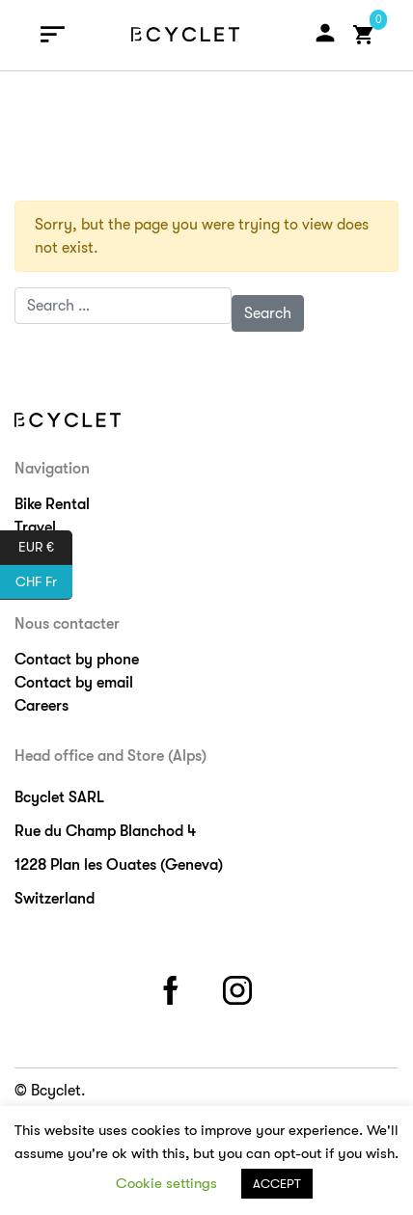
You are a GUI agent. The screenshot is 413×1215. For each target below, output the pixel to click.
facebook (173, 987)
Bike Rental (52, 504)
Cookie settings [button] (166, 1183)
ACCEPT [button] (277, 1183)
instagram (240, 987)
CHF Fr (43, 582)
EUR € (45, 547)
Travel (35, 527)
